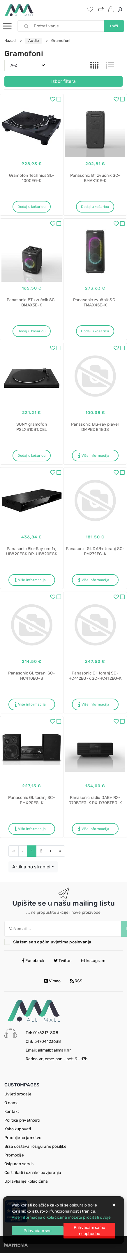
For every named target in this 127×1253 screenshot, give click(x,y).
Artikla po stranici (31, 867)
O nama (11, 1102)
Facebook (33, 960)
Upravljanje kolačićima (26, 1181)
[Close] (37, 1230)
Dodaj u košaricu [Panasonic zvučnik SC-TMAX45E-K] (95, 331)
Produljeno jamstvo (23, 1137)
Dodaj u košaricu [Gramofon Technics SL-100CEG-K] (31, 207)
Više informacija (93, 455)
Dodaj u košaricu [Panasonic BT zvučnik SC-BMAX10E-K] (95, 207)
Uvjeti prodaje (17, 1094)
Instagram (93, 960)
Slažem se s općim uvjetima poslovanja (52, 942)
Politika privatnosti (22, 1120)
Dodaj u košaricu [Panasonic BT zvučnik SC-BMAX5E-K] (31, 331)
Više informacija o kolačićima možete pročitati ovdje (61, 1217)
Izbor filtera (63, 81)
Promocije (14, 1155)
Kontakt (11, 1111)
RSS (76, 981)
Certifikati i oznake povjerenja (32, 1172)
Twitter (63, 960)
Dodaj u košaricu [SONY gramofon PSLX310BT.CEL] (31, 456)
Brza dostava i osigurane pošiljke (35, 1146)
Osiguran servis (18, 1163)
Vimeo (52, 981)
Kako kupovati (17, 1129)
